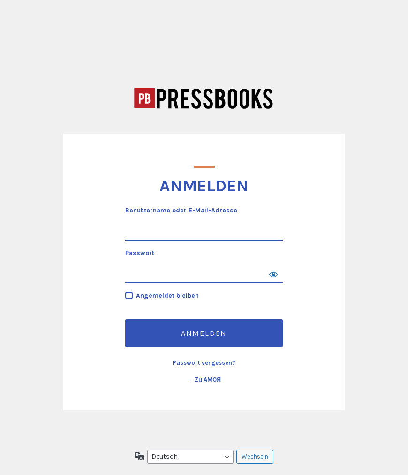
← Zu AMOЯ (204, 379)
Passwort (139, 253)
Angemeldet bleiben (167, 296)
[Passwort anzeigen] (273, 273)
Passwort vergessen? (204, 362)
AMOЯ (204, 98)
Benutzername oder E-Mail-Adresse (181, 210)
